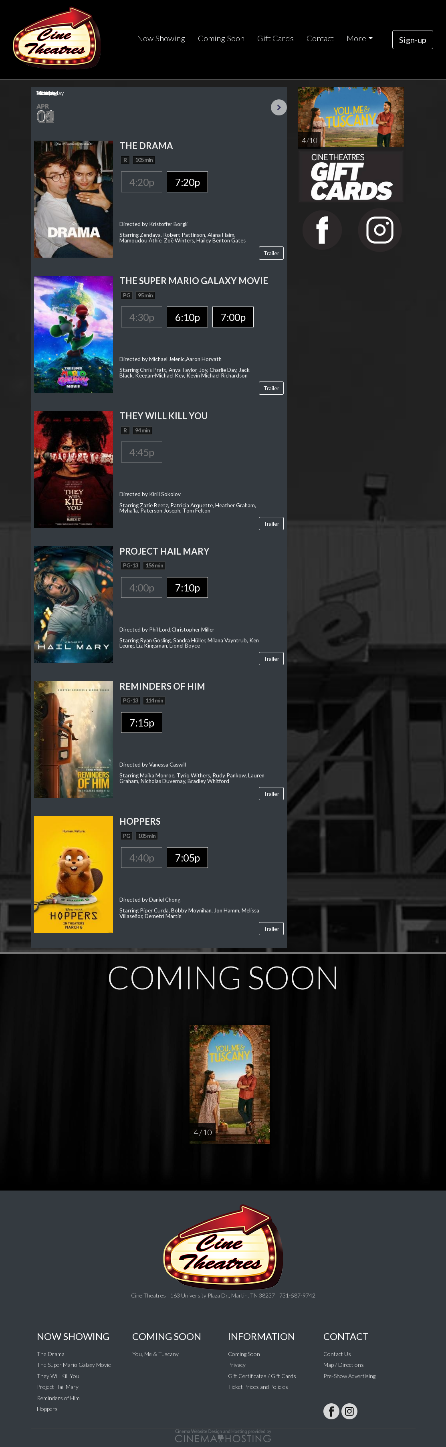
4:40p (141, 858)
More (356, 38)
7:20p (187, 182)
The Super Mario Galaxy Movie (74, 1364)
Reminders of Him (58, 1398)
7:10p (187, 587)
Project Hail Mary (58, 1386)
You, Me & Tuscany (155, 1353)
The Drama (51, 1353)
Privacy (237, 1364)
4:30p (141, 317)
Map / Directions (343, 1364)
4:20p (141, 182)
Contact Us (337, 1353)
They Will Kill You (58, 1375)
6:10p (187, 317)
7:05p (187, 858)
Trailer (271, 253)
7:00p (233, 317)
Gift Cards (275, 38)
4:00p (141, 587)
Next (279, 107)
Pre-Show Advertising (349, 1375)
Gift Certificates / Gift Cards (262, 1375)
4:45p (141, 452)
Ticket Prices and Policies (258, 1386)
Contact (320, 38)
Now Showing (161, 38)
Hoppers (47, 1408)
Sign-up (412, 39)
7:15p (141, 722)
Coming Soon (221, 38)
